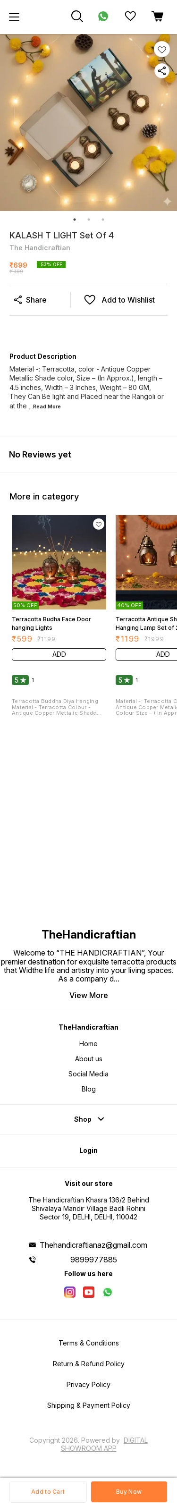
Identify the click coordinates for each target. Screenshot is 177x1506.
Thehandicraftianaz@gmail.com (93, 1245)
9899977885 (93, 1259)
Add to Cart (48, 1491)
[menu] (14, 17)
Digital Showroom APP (104, 1444)
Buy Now (129, 1491)
